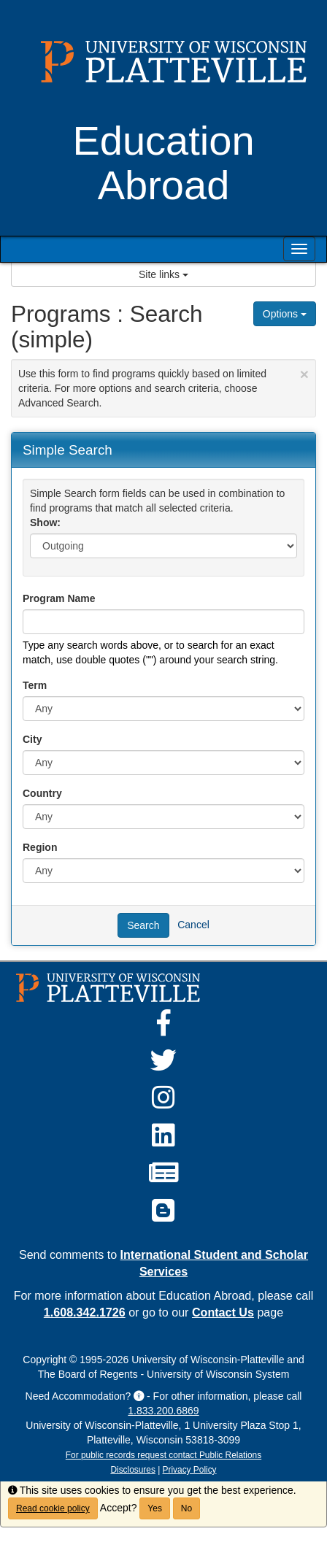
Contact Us (223, 1312)
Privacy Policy (190, 1470)
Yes (154, 1508)
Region (40, 847)
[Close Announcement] (304, 374)
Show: (45, 522)
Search (143, 925)
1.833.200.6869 (163, 1410)
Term (35, 685)
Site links (163, 274)
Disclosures (132, 1470)
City (32, 739)
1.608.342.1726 (85, 1312)
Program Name (59, 598)
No (186, 1508)
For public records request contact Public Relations (163, 1455)
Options (285, 314)
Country (42, 793)
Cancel (193, 924)
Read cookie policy (53, 1508)
